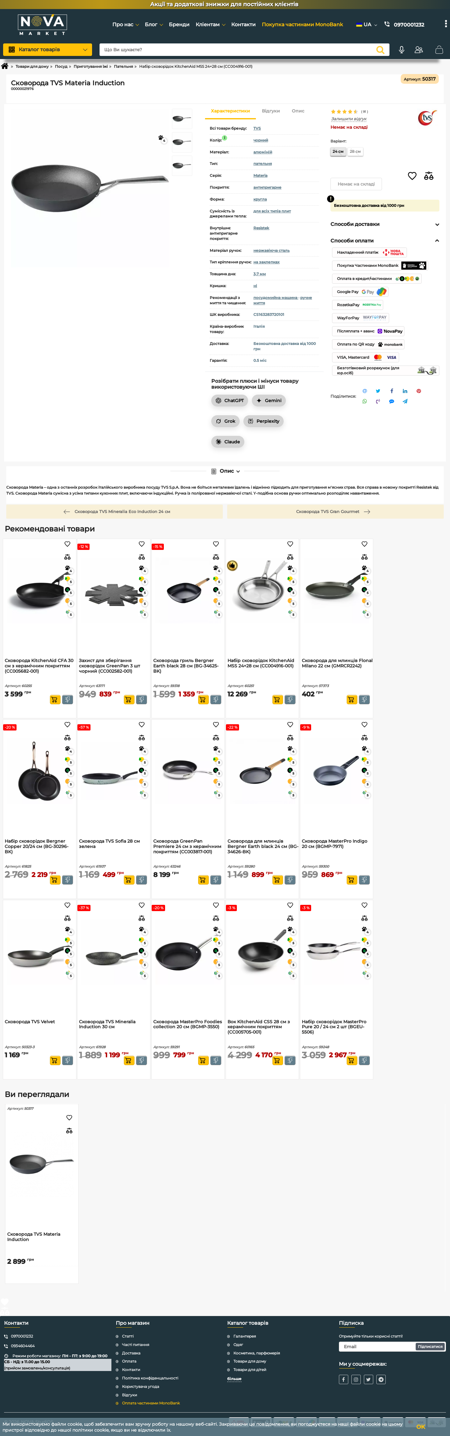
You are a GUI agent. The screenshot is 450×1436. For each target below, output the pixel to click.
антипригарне (267, 187)
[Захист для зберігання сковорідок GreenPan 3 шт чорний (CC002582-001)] (113, 590)
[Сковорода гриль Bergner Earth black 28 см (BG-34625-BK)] (188, 590)
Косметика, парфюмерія (256, 1353)
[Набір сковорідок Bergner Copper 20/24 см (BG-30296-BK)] (39, 771)
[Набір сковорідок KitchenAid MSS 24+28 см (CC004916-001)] (262, 590)
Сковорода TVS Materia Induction (33, 1237)
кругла (260, 199)
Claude (228, 442)
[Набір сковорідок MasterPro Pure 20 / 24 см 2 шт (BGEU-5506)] (336, 952)
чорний (260, 140)
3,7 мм (259, 274)
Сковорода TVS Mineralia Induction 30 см (107, 1024)
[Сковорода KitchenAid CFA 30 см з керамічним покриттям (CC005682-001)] (39, 590)
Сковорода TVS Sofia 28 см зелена (109, 844)
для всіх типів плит (272, 211)
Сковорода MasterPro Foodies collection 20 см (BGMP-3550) (187, 1024)
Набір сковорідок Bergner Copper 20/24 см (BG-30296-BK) (36, 847)
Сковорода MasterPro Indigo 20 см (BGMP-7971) (334, 844)
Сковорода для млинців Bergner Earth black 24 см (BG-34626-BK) (262, 847)
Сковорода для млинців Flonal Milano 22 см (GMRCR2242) (337, 663)
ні (255, 285)
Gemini (268, 400)
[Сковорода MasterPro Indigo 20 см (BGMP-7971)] (336, 771)
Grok (225, 421)
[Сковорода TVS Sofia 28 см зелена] (113, 771)
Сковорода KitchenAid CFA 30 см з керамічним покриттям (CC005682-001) (39, 666)
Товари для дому (249, 1361)
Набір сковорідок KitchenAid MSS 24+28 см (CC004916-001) (260, 663)
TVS (257, 128)
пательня (262, 163)
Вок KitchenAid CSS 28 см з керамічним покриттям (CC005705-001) (258, 1027)
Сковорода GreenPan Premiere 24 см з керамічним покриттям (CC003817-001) (187, 847)
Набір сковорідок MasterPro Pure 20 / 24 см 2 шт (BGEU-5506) (334, 1027)
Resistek (261, 228)
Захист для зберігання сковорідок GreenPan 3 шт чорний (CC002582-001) (109, 666)
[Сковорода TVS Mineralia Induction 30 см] (113, 952)
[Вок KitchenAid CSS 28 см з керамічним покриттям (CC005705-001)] (262, 952)
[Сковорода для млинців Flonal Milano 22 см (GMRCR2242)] (336, 590)
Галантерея (244, 1336)
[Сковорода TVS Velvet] (39, 952)
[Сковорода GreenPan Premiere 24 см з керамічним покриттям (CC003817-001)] (188, 771)
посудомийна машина (275, 297)
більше (234, 1378)
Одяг (238, 1344)
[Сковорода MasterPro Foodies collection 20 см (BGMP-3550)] (188, 952)
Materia (260, 175)
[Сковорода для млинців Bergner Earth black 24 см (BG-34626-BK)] (262, 771)
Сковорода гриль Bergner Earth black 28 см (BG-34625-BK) (185, 666)
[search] (380, 50)
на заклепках (266, 262)
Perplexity (263, 421)
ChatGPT (230, 400)
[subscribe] (392, 1347)
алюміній (262, 152)
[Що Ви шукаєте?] (244, 49)
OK (420, 1427)
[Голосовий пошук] (401, 49)
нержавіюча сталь (271, 250)
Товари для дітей (249, 1369)
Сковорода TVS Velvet (30, 1022)
